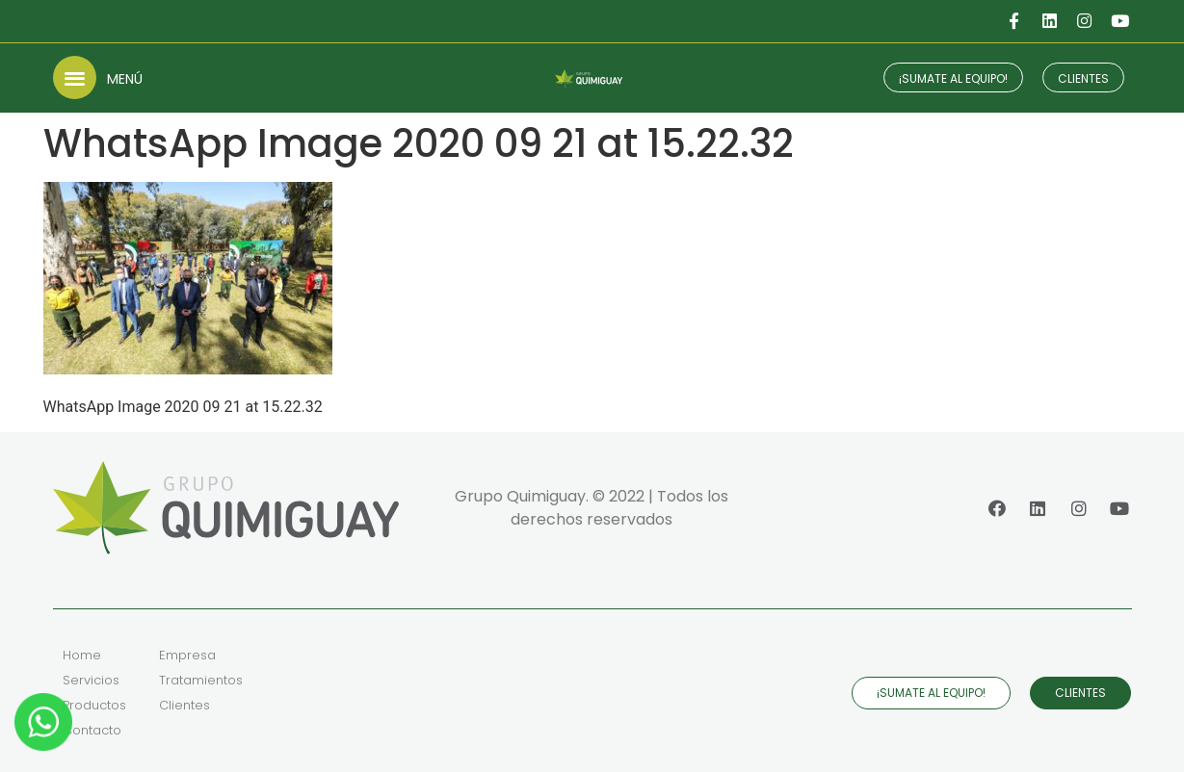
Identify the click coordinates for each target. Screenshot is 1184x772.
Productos (94, 705)
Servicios (91, 680)
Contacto (92, 730)
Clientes (184, 705)
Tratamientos (201, 680)
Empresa (187, 655)
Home (82, 655)
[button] (74, 77)
